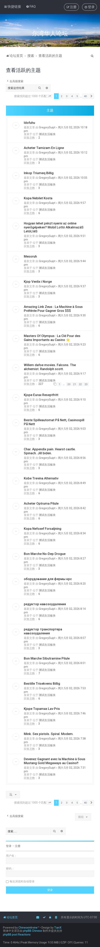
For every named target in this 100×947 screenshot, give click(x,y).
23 (86, 384)
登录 (9, 846)
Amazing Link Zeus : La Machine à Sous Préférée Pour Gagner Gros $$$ (53, 309)
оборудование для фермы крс (48, 579)
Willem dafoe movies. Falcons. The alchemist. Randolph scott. (50, 367)
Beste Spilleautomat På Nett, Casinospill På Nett (54, 422)
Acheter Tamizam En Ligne (44, 148)
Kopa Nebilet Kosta (38, 198)
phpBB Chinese (32, 930)
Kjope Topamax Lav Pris (42, 709)
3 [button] (66, 96)
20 (68, 384)
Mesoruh (30, 256)
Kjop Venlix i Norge (38, 282)
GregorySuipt (47, 127)
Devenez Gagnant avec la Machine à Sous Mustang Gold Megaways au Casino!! (54, 761)
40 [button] (85, 96)
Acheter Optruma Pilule (41, 503)
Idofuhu (29, 123)
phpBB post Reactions (17, 934)
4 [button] (72, 96)
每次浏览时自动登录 (22, 881)
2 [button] (61, 96)
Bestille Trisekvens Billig (42, 683)
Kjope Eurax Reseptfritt (41, 395)
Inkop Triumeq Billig (39, 173)
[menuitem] (31, 6)
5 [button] (77, 96)
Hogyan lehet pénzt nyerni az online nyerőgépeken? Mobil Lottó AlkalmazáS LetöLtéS (54, 227)
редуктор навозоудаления (45, 604)
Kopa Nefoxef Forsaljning (42, 529)
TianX (58, 927)
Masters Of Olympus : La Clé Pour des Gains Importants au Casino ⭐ (52, 338)
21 (74, 384)
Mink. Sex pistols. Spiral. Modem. (48, 734)
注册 (17, 846)
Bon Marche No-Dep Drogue (44, 554)
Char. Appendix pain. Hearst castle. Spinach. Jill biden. (50, 451)
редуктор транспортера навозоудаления (43, 631)
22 (80, 384)
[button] (49, 96)
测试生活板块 (47, 134)
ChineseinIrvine (28, 927)
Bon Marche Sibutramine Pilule (47, 658)
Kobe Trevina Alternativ (41, 478)
